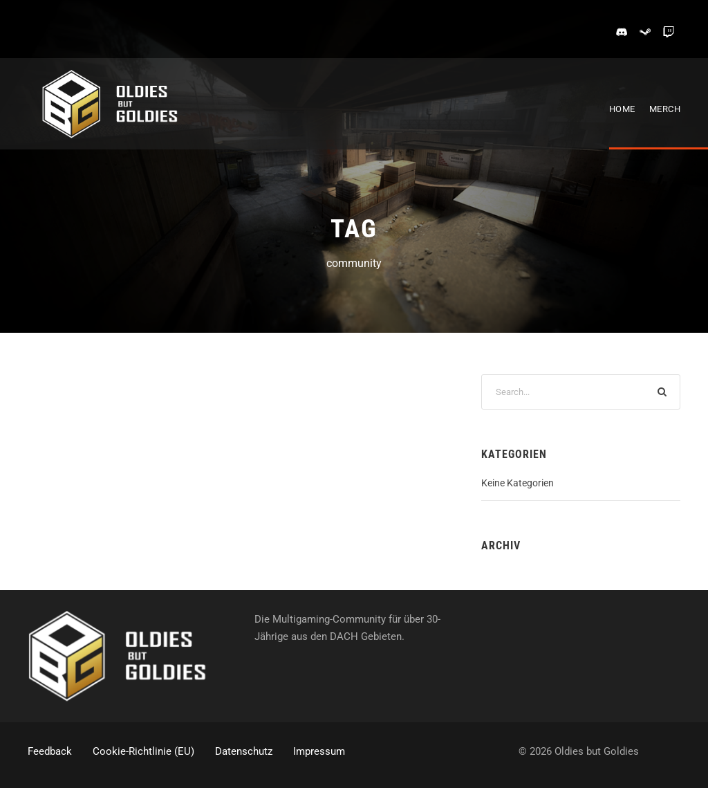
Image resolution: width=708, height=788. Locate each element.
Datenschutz (243, 751)
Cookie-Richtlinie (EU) (143, 751)
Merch (665, 109)
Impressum (319, 751)
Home (622, 109)
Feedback (50, 751)
